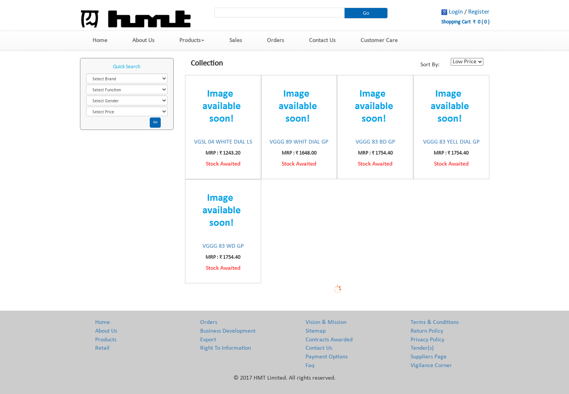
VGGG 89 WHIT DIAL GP (299, 142)
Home (99, 41)
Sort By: (429, 65)
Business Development (228, 331)
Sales (235, 41)
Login (456, 12)
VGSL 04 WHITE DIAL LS (223, 142)
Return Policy (427, 331)
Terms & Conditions (435, 322)
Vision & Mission (326, 322)
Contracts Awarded (329, 340)
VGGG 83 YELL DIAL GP (451, 142)
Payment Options (327, 357)
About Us (143, 41)
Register (478, 12)
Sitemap (316, 331)
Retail (102, 348)
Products (191, 41)
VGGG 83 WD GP (223, 246)
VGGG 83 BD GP (375, 142)
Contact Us (322, 41)
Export (208, 340)
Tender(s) (422, 348)
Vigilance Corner (431, 366)
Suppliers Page (429, 357)
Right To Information (225, 348)
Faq (310, 366)
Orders (275, 41)
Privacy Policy (427, 340)
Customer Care (379, 41)
